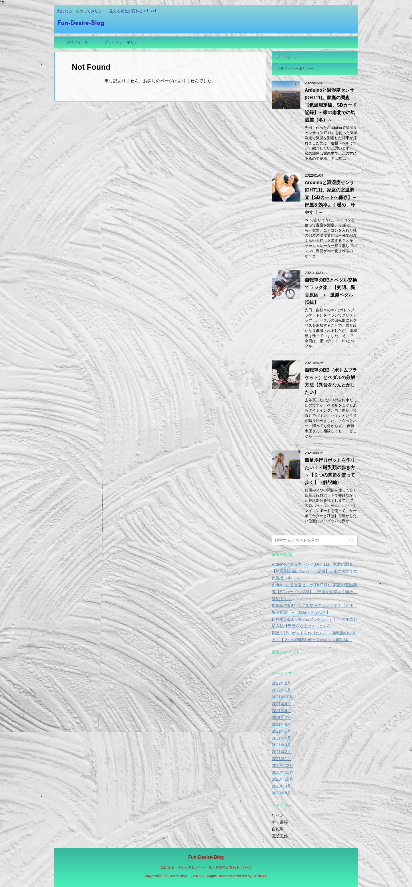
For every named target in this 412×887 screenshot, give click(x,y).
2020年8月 (281, 793)
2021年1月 (281, 758)
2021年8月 (281, 710)
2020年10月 (282, 779)
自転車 (278, 829)
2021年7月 (281, 717)
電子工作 (280, 836)
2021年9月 (281, 703)
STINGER (260, 876)
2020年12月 (282, 765)
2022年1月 (281, 690)
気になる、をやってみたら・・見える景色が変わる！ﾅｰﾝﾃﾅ (206, 868)
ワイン (278, 815)
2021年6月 (281, 724)
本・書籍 (280, 822)
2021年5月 (281, 731)
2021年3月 (281, 745)
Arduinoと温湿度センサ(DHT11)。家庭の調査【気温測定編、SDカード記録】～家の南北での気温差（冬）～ (331, 105)
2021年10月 (282, 697)
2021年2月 (281, 752)
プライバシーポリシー (123, 42)
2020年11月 (282, 772)
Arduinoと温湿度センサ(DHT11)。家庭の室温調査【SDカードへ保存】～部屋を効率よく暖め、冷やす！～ (331, 197)
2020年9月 (281, 786)
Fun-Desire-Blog (84, 23)
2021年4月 (281, 738)
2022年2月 (281, 683)
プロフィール (77, 42)
